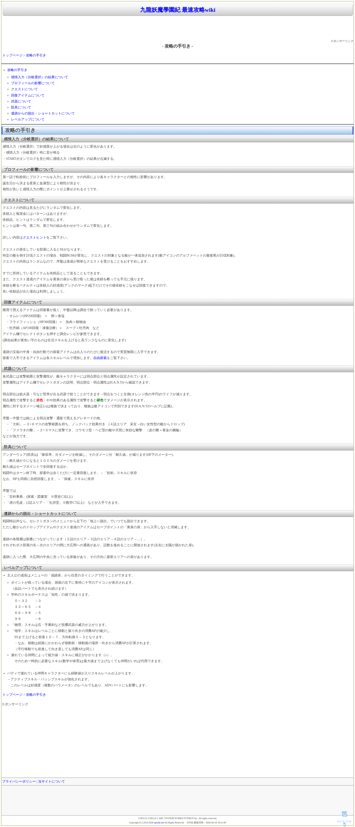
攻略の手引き (36, 55)
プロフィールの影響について (33, 83)
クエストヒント (34, 237)
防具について (21, 107)
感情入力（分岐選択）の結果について (39, 77)
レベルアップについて (28, 119)
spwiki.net (159, 822)
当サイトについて (51, 781)
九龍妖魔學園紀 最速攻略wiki (177, 10)
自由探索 (100, 358)
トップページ (12, 55)
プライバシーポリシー (19, 781)
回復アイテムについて (28, 95)
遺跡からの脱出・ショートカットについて (43, 113)
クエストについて (24, 89)
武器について (21, 101)
